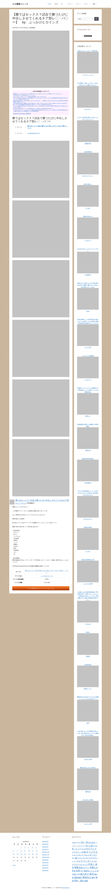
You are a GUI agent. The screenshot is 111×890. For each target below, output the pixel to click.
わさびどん (88, 109)
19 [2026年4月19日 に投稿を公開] (36, 854)
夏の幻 (88, 632)
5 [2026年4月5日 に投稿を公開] (36, 847)
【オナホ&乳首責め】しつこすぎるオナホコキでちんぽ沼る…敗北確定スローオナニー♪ (88, 493)
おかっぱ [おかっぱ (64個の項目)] (83, 846)
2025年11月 (45, 855)
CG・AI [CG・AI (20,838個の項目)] (84, 842)
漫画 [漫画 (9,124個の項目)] (76, 877)
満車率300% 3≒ (88, 216)
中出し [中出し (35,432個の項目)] (91, 864)
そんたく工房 (88, 824)
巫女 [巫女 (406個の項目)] (82, 871)
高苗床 (88, 656)
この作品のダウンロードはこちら (41, 588)
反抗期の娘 (88, 664)
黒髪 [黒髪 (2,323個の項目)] (86, 880)
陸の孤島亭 (88, 483)
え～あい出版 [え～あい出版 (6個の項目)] (77, 845)
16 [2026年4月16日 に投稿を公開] (25, 854)
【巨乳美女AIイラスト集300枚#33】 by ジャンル (24, 95)
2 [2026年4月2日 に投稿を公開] (24, 847)
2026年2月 (45, 847)
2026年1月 (45, 849)
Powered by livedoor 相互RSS (22, 113)
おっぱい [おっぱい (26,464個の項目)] (90, 845)
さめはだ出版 (88, 759)
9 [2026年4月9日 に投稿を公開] (24, 851)
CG (63, 4)
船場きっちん (88, 689)
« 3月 (13, 865)
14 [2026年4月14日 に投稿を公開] (17, 854)
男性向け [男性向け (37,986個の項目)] (86, 877)
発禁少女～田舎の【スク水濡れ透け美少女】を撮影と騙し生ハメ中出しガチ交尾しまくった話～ (87, 285)
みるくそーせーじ (88, 176)
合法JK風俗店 (88, 152)
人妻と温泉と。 (87, 184)
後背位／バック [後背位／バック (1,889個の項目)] (90, 871)
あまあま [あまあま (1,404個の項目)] (91, 842)
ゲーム (79, 4)
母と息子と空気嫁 (88, 800)
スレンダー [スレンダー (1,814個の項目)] (88, 855)
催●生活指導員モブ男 (88, 559)
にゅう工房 (88, 347)
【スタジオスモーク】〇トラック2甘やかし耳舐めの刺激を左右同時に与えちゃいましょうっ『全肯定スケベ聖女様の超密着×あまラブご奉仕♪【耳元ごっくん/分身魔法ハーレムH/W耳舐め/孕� (40, 110)
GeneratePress (65, 887)
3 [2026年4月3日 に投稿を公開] (28, 847)
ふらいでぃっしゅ (88, 75)
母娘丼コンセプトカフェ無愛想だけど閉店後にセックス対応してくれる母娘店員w (87, 390)
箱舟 (88, 723)
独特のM (87, 450)
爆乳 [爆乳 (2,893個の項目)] (80, 877)
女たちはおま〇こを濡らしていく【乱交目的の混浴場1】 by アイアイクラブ (29, 96)
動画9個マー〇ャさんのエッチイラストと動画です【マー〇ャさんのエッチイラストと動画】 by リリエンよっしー (37, 93)
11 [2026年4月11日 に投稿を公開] (33, 851)
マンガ (70, 4)
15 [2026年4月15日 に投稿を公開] (21, 854)
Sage (87, 311)
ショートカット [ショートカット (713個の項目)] (78, 855)
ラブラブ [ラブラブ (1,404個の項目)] (75, 864)
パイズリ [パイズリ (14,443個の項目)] (92, 857)
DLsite (56, 4)
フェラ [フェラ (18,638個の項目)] (79, 860)
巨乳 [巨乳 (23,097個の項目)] (78, 870)
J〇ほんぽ (88, 624)
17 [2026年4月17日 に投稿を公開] (29, 854)
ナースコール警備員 (88, 356)
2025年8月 (45, 862)
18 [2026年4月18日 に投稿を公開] (33, 854)
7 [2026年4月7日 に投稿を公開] (17, 851)
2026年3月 (45, 844)
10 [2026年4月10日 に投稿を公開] (29, 851)
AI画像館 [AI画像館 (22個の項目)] (74, 842)
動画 (96, 4)
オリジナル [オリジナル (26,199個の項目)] (92, 851)
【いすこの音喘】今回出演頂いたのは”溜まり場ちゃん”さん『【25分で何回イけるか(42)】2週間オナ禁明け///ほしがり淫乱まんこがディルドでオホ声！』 (40, 106)
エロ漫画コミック (20, 4)
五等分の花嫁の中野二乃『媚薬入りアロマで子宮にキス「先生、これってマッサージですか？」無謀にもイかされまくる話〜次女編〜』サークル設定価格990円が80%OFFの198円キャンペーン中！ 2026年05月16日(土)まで (40, 104)
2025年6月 (45, 868)
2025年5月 (45, 870)
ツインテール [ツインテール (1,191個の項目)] (82, 858)
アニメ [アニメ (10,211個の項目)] (93, 848)
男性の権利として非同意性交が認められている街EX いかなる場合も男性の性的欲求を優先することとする (88, 321)
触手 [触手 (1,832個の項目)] (93, 877)
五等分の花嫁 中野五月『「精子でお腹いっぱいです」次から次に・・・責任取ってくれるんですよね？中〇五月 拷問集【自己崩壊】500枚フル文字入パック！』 (40, 101)
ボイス (87, 4)
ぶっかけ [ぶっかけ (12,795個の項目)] (85, 848)
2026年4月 (45, 841)
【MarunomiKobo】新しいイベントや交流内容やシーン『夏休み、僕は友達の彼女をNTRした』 (33, 108)
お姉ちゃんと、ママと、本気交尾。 (87, 51)
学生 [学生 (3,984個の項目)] (74, 870)
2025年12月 (45, 852)
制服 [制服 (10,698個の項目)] (76, 867)
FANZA (49, 4)
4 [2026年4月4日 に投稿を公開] (32, 847)
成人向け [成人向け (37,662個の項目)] (84, 873)
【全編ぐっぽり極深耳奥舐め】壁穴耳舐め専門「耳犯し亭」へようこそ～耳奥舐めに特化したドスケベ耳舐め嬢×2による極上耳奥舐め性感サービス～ (87, 596)
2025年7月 (45, 865)
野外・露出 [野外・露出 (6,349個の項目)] (79, 880)
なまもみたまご (87, 519)
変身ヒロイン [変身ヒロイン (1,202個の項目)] (84, 867)
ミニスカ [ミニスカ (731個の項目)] (93, 861)
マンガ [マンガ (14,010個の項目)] (86, 860)
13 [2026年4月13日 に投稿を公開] (13, 854)
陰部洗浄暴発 (88, 527)
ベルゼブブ (88, 240)
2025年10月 (45, 857)
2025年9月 (45, 860)
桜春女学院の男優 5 (88, 459)
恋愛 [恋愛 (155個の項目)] (78, 874)
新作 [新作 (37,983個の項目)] (91, 873)
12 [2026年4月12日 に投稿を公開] (36, 851)
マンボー (87, 551)
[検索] (96, 19)
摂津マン (87, 416)
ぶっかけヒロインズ (33, 133)
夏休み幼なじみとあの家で (88, 767)
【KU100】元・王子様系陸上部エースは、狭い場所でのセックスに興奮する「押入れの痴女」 (87, 733)
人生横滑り (88, 275)
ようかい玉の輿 (87, 584)
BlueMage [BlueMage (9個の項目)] (78, 842)
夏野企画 (87, 792)
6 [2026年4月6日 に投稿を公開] (13, 851)
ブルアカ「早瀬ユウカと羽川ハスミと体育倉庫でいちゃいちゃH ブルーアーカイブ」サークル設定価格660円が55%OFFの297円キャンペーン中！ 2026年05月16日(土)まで (40, 98)
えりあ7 (88, 208)
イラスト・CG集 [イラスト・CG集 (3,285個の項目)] (79, 852)
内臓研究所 (88, 143)
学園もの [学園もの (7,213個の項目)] (94, 867)
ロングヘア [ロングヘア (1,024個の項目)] (83, 864)
